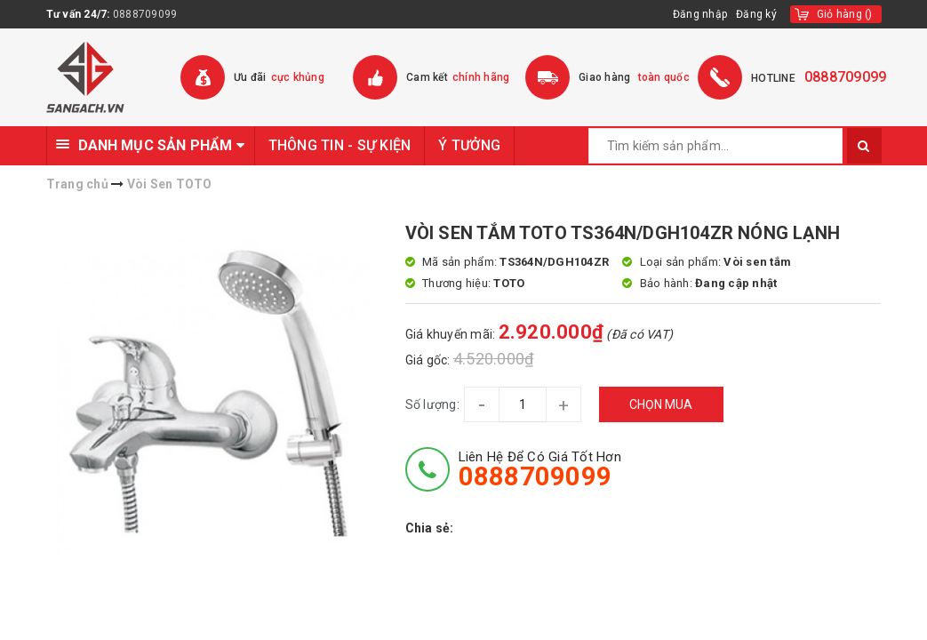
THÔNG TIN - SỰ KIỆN (340, 145)
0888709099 (145, 14)
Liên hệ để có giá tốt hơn (540, 469)
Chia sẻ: (429, 528)
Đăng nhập (700, 14)
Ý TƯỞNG (469, 145)
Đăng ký (756, 14)
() (845, 14)
